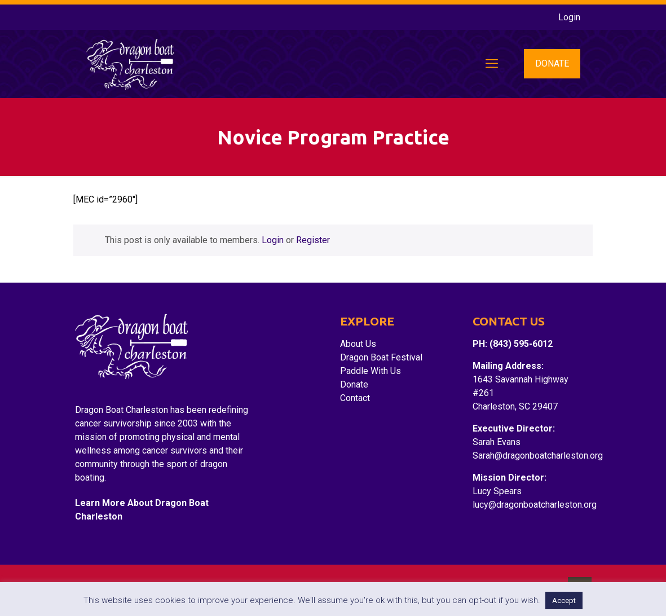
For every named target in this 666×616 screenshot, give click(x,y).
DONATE (552, 63)
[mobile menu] (491, 63)
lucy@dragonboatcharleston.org (535, 504)
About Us (358, 343)
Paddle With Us (370, 371)
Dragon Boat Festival (381, 357)
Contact (355, 398)
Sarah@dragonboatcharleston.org (538, 455)
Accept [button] (564, 600)
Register (313, 240)
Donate (354, 384)
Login (569, 17)
